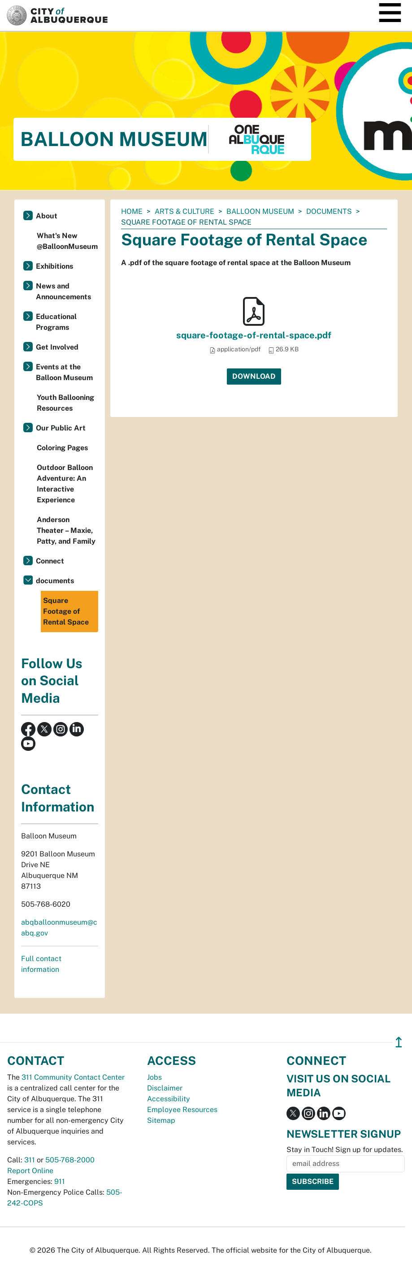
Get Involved (57, 347)
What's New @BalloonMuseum (67, 241)
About (46, 216)
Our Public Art (61, 428)
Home (132, 211)
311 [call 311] (29, 1160)
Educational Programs (56, 322)
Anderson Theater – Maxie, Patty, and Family (66, 530)
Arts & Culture (184, 211)
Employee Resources (182, 1109)
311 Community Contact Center (73, 1077)
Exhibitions (54, 266)
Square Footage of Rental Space (66, 611)
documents (329, 211)
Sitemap (161, 1120)
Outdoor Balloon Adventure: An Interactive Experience (65, 483)
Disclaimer (164, 1088)
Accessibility (168, 1099)
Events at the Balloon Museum (64, 372)
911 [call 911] (59, 1181)
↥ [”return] (399, 1042)
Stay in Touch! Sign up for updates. (344, 1149)
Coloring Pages (62, 447)
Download (254, 376)
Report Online (30, 1170)
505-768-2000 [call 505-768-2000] (70, 1160)
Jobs (154, 1077)
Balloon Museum (260, 211)
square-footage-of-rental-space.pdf (253, 335)
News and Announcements (63, 291)
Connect (50, 561)
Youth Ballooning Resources (65, 402)
